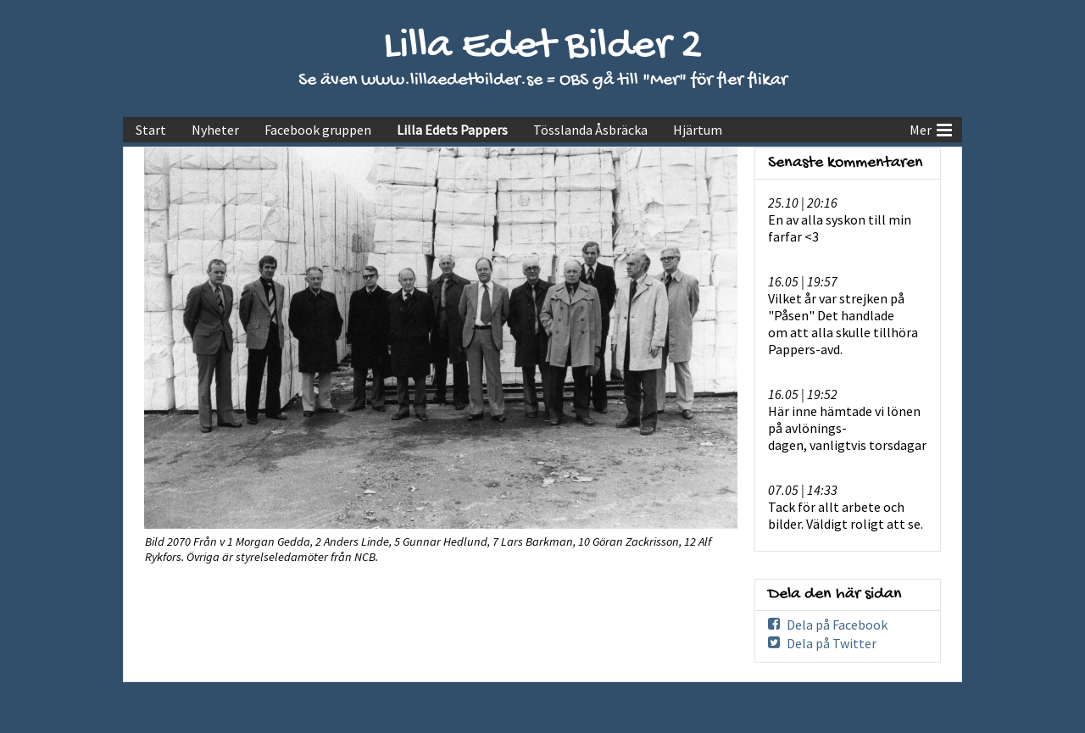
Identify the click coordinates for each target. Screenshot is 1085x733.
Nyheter (215, 129)
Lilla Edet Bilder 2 (543, 47)
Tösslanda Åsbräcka (590, 129)
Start (151, 129)
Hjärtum (697, 129)
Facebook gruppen (317, 129)
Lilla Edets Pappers (452, 129)
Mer (931, 128)
